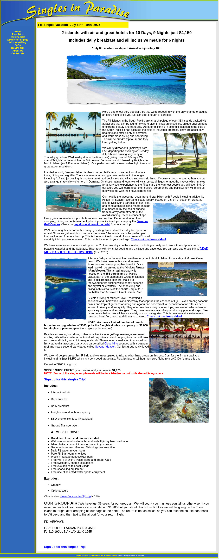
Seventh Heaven (105, 346)
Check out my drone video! (148, 239)
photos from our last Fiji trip (75, 496)
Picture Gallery (17, 42)
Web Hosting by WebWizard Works (131, 555)
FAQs (18, 45)
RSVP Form (17, 48)
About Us (17, 50)
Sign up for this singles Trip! (65, 379)
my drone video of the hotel (92, 224)
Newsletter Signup (17, 39)
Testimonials (18, 37)
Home (18, 31)
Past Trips (18, 34)
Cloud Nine (111, 343)
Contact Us (17, 53)
